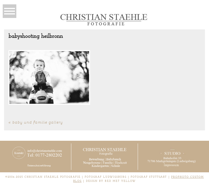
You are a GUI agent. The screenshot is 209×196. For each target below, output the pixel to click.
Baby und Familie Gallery (38, 122)
